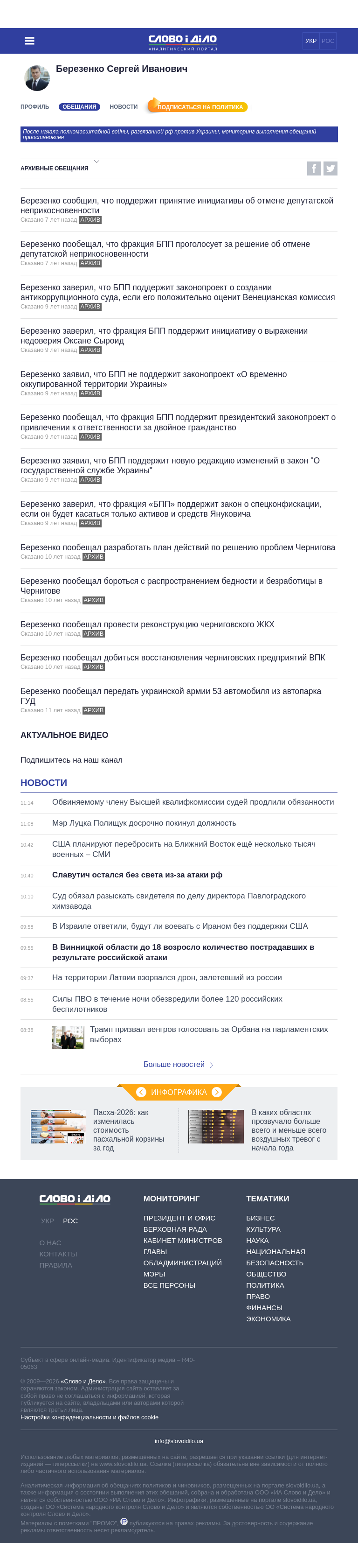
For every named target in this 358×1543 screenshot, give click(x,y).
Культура (263, 1229)
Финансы (264, 1308)
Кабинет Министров (183, 1240)
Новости (124, 107)
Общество (266, 1274)
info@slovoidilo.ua (179, 1441)
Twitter (330, 168)
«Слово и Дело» (83, 1381)
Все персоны (169, 1285)
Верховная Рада (175, 1229)
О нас (51, 1243)
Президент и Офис (179, 1218)
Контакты (58, 1254)
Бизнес (260, 1218)
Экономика (268, 1319)
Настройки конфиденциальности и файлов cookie (89, 1417)
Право (258, 1296)
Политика (265, 1285)
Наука (257, 1240)
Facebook (314, 168)
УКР (311, 41)
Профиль (35, 107)
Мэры (154, 1274)
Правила (56, 1265)
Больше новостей (178, 1064)
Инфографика (179, 1092)
